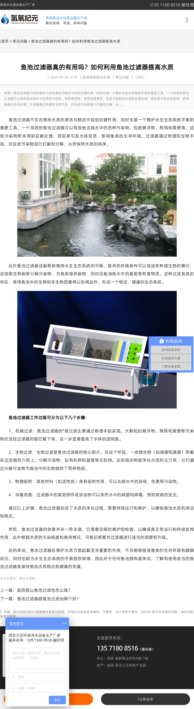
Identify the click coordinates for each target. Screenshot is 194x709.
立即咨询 (145, 699)
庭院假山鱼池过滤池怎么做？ (44, 590)
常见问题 (19, 41)
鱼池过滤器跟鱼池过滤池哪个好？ (49, 599)
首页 (5, 41)
